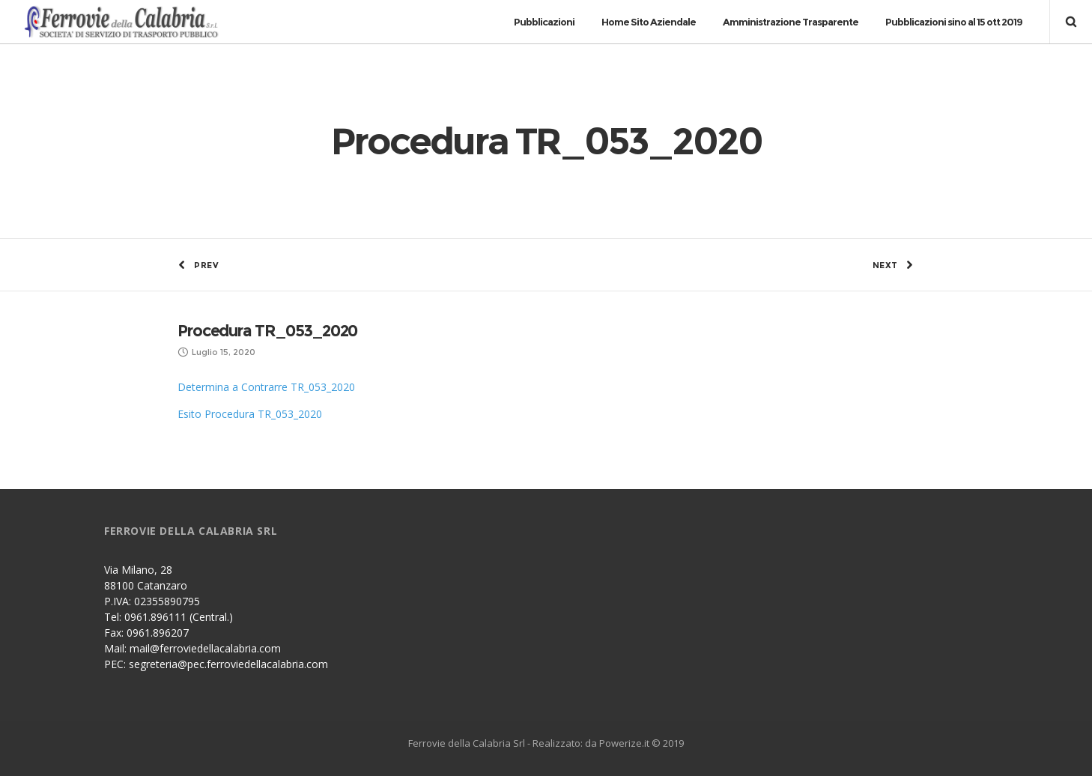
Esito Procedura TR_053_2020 (250, 414)
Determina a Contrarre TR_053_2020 (266, 387)
